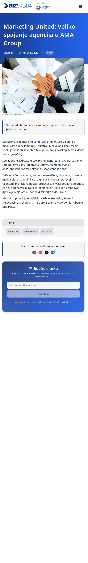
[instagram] (40, 252)
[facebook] (34, 252)
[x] (47, 252)
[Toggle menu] (81, 6)
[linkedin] (53, 252)
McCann (35, 141)
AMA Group (36, 150)
